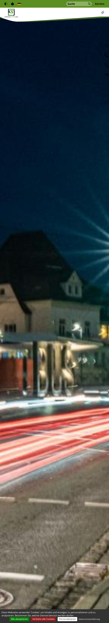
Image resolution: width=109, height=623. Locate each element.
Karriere (99, 4)
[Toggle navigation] (103, 12)
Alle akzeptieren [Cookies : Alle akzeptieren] (19, 619)
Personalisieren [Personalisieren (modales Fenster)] (67, 619)
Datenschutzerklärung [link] (89, 619)
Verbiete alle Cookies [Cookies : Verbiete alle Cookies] (43, 619)
